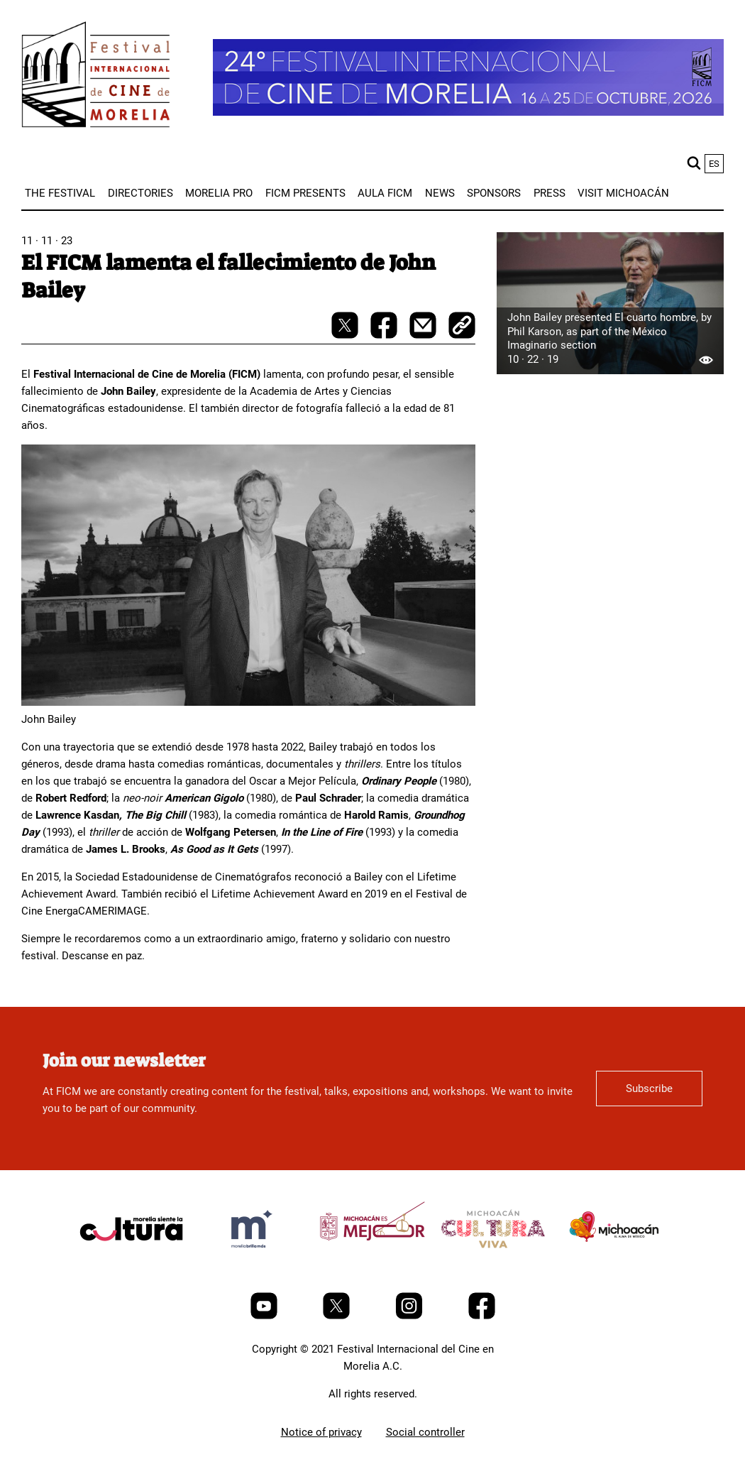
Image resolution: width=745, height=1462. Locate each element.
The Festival (60, 193)
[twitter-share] (346, 335)
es (714, 163)
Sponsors (494, 193)
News (440, 193)
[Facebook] (481, 1315)
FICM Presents (305, 193)
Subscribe (649, 1088)
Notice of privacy (321, 1432)
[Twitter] (338, 1315)
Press (549, 193)
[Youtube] (265, 1315)
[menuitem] (60, 193)
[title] (131, 1262)
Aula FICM (385, 193)
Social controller (425, 1432)
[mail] (424, 335)
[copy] (461, 327)
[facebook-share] (385, 335)
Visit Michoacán (623, 193)
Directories (140, 193)
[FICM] (95, 77)
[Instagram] (410, 1315)
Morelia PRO (219, 193)
